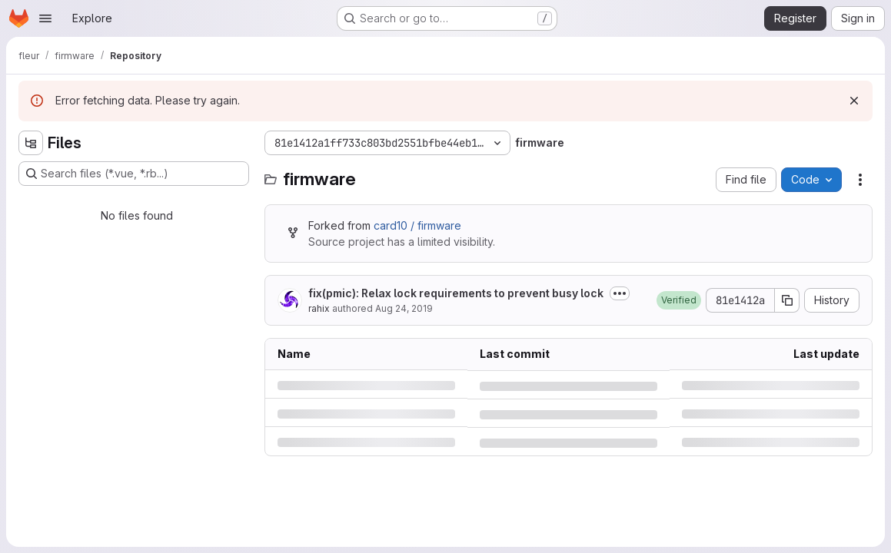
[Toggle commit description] (620, 293)
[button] (679, 300)
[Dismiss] (854, 100)
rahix (319, 308)
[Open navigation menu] (45, 18)
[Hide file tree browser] (30, 143)
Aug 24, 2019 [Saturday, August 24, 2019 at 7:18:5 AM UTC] (404, 308)
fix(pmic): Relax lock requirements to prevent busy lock (455, 293)
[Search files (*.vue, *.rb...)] (133, 173)
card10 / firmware (417, 225)
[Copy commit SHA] (787, 300)
